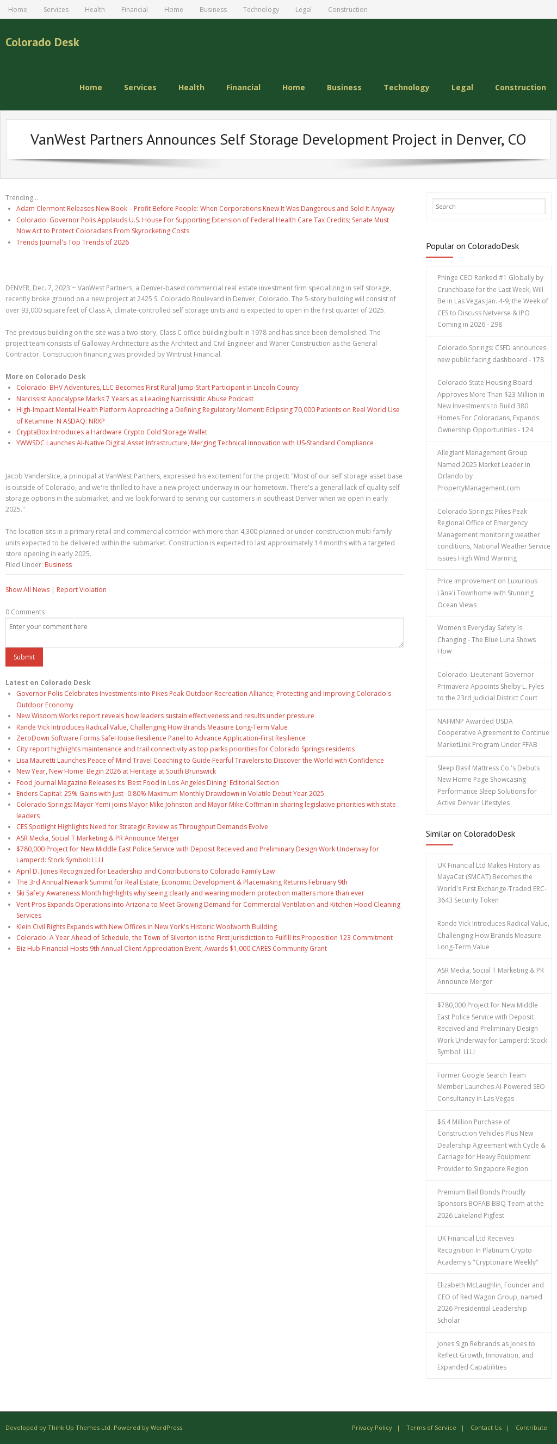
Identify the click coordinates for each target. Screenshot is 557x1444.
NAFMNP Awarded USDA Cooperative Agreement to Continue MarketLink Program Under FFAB (493, 733)
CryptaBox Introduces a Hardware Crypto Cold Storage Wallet (111, 432)
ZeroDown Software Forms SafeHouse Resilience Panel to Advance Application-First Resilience (161, 738)
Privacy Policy (372, 1427)
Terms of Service (431, 1427)
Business (213, 9)
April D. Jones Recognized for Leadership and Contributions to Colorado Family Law (145, 871)
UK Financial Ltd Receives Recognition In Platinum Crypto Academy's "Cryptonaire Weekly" (488, 1250)
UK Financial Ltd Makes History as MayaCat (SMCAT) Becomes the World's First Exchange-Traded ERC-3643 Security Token (492, 883)
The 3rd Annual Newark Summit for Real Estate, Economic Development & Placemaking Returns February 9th (182, 882)
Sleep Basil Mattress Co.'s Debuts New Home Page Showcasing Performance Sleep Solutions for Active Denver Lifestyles (488, 785)
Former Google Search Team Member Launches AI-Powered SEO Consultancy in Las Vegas (491, 1086)
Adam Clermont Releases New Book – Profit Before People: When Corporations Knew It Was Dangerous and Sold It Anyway (205, 208)
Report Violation (82, 589)
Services (56, 9)
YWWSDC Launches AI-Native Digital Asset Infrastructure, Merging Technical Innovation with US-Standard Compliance (195, 442)
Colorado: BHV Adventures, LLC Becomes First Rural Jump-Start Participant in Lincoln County (157, 387)
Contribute (531, 1427)
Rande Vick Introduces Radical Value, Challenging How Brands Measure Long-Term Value (152, 727)
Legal (303, 9)
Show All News (27, 589)
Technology (261, 9)
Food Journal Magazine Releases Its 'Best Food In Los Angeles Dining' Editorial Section (147, 782)
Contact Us (486, 1427)
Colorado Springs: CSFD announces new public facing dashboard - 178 (491, 353)
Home (17, 9)
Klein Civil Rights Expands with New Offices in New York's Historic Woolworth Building (146, 926)
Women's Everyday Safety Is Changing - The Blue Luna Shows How (486, 639)
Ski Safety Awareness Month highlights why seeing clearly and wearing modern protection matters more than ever (190, 893)
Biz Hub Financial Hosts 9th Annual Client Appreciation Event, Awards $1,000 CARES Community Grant (171, 948)
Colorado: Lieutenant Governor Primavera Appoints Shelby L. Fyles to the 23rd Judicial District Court (490, 686)
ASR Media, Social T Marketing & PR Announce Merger (98, 838)
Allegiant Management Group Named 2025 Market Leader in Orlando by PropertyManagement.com (483, 470)
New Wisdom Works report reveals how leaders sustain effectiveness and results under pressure (165, 715)
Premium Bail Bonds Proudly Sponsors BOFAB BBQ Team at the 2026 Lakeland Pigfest (490, 1203)
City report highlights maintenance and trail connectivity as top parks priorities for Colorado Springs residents (185, 749)
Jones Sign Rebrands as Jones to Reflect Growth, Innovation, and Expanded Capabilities (486, 1355)
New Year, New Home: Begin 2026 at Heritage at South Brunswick (116, 771)
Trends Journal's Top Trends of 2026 (72, 242)
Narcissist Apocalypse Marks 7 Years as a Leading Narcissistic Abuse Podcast (134, 398)
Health (95, 9)
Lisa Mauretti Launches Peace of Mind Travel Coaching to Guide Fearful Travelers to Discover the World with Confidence (200, 760)
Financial (134, 9)
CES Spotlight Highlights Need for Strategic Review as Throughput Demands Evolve (142, 826)
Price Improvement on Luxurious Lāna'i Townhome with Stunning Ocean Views (487, 592)
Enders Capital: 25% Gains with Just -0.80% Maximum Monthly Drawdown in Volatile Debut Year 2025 (170, 793)
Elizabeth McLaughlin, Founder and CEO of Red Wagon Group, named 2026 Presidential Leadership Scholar (490, 1302)
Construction (348, 9)
